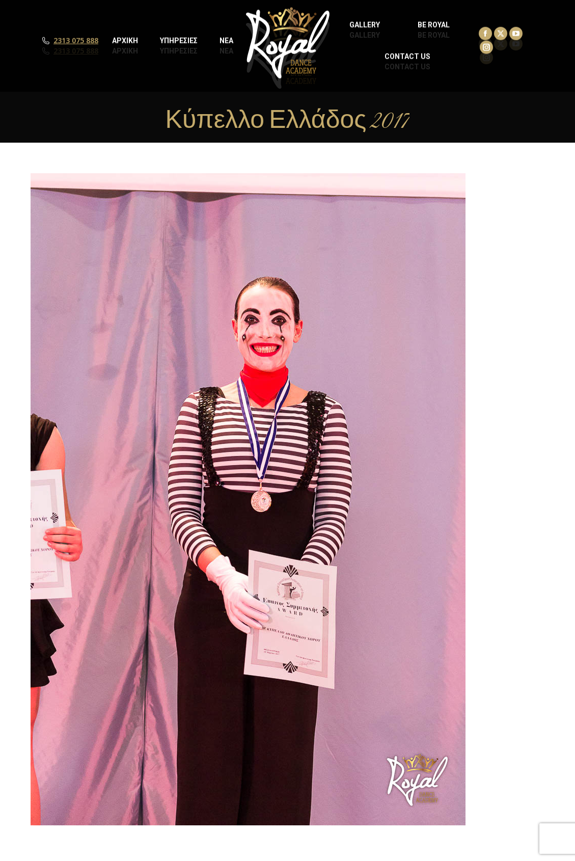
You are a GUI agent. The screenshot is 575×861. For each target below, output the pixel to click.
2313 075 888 (75, 51)
